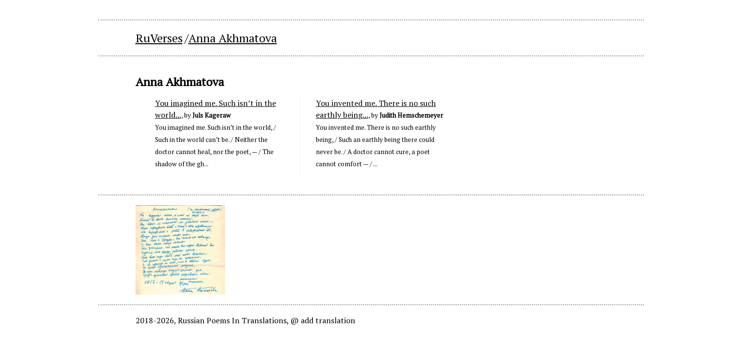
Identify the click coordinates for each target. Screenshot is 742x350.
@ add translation (323, 320)
